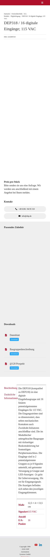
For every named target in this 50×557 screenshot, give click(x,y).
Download (14, 339)
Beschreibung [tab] (9, 388)
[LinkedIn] (40, 545)
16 (29, 520)
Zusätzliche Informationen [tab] (9, 396)
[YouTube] (36, 545)
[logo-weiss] (8, 2)
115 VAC (32, 511)
